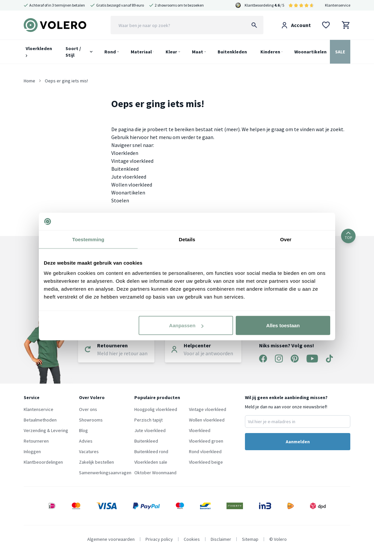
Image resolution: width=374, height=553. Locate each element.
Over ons (88, 409)
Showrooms (91, 420)
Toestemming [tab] (88, 239)
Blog (83, 430)
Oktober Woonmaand (155, 473)
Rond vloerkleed (205, 451)
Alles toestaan (283, 325)
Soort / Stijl (73, 51)
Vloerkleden (39, 51)
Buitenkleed (125, 168)
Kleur (171, 52)
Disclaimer (221, 539)
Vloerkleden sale (150, 462)
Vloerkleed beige (206, 462)
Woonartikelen (310, 52)
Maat (197, 52)
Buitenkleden (232, 52)
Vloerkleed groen (206, 441)
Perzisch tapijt (148, 420)
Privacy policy (159, 539)
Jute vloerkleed (128, 176)
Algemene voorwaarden (111, 539)
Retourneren (36, 441)
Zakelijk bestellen (96, 462)
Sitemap (250, 539)
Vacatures (89, 451)
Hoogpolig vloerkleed (155, 409)
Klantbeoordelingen (43, 462)
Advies (86, 441)
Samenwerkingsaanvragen (105, 473)
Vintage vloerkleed (132, 161)
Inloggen (32, 451)
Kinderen (270, 52)
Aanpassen (186, 325)
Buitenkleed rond (151, 451)
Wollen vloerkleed (131, 184)
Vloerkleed (199, 430)
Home (29, 81)
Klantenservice (337, 5)
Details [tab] (187, 239)
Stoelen (120, 200)
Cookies (192, 539)
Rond (110, 52)
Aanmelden (298, 442)
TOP (348, 236)
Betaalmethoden (40, 420)
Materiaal (141, 52)
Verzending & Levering (46, 430)
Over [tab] (286, 239)
